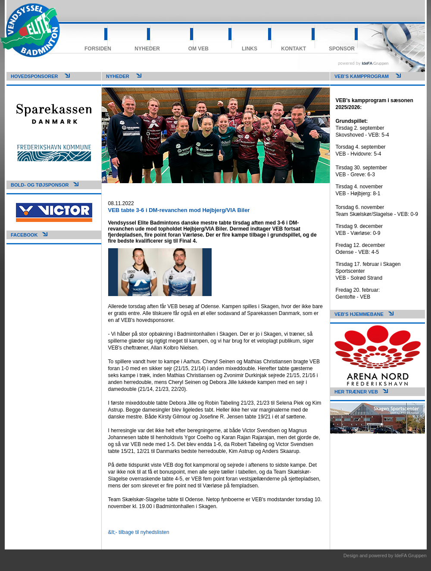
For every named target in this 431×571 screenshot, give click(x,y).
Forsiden (97, 49)
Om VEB (198, 49)
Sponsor (342, 49)
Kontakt (293, 49)
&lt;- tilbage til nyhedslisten (138, 532)
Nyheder (147, 49)
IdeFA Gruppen (411, 555)
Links (249, 49)
